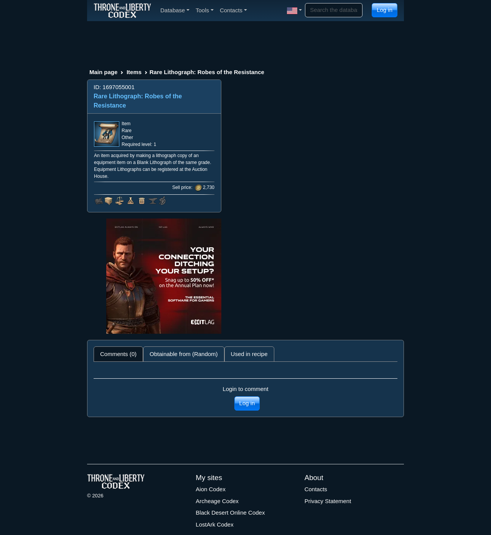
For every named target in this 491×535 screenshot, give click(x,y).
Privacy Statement (328, 501)
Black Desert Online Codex (230, 512)
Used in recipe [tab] (249, 354)
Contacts (316, 489)
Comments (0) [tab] (118, 354)
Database (174, 10)
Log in (384, 10)
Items (134, 72)
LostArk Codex (214, 524)
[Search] (333, 10)
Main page (103, 72)
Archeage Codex (217, 501)
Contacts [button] (233, 10)
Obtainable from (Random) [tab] (184, 354)
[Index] (122, 10)
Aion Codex (211, 489)
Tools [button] (205, 10)
